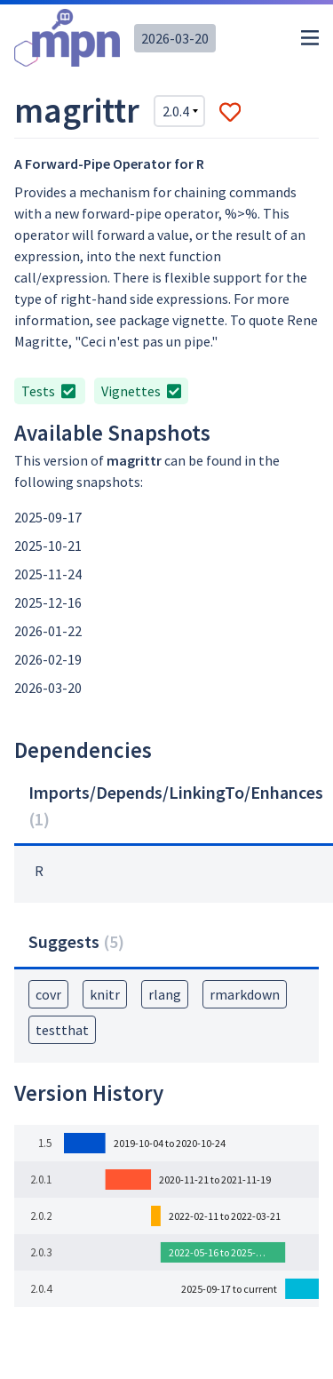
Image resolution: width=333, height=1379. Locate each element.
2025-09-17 (48, 517)
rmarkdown (245, 994)
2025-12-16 (48, 602)
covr (48, 994)
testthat (62, 1030)
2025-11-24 (48, 574)
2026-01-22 (48, 631)
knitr (105, 994)
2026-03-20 (175, 38)
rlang (164, 994)
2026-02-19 (48, 659)
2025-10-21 (48, 545)
